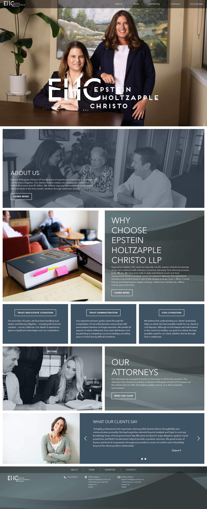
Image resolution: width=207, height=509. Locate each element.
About (118, 4)
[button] (85, 438)
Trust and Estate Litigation (35, 312)
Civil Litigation (171, 312)
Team (136, 4)
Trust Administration (103, 312)
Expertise (154, 4)
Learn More (21, 196)
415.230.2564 (196, 4)
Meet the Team (123, 395)
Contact (175, 4)
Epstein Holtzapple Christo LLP (14, 4)
